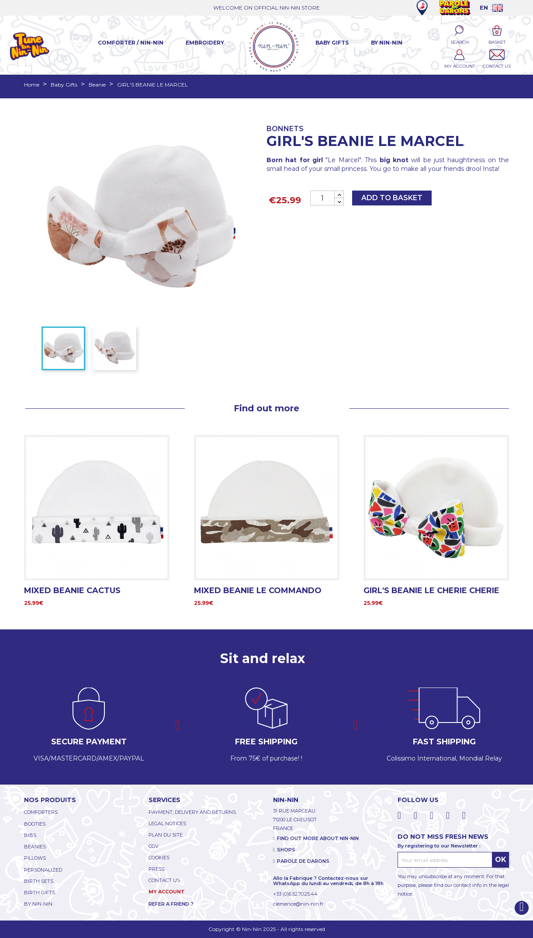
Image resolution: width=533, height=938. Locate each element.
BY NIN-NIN (38, 904)
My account (167, 892)
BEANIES (35, 847)
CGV (154, 846)
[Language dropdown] (491, 7)
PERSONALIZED (43, 870)
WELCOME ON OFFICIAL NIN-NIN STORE (266, 7)
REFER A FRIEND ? (171, 904)
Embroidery (205, 42)
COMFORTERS (41, 812)
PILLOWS (35, 858)
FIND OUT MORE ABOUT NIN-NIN (318, 838)
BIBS (30, 835)
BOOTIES (34, 824)
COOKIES (159, 858)
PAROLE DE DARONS (303, 861)
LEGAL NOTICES (167, 823)
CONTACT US (164, 880)
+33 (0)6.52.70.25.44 (295, 894)
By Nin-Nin (386, 42)
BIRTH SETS (38, 881)
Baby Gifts (332, 42)
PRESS (157, 869)
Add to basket (391, 198)
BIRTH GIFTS (39, 892)
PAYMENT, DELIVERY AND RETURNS (192, 812)
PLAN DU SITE (166, 835)
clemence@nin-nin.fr (298, 904)
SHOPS (286, 850)
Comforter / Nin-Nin (130, 42)
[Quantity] (322, 198)
